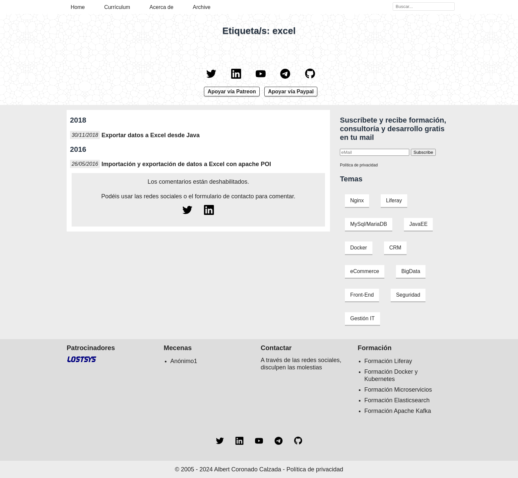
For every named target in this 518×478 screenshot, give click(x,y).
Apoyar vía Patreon (232, 91)
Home (78, 7)
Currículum (117, 7)
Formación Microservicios (398, 389)
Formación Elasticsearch (397, 400)
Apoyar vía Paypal (291, 91)
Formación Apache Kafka (397, 411)
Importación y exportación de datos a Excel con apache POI (186, 164)
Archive (201, 7)
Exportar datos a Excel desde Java (150, 135)
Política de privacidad (359, 165)
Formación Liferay (388, 361)
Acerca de (161, 7)
